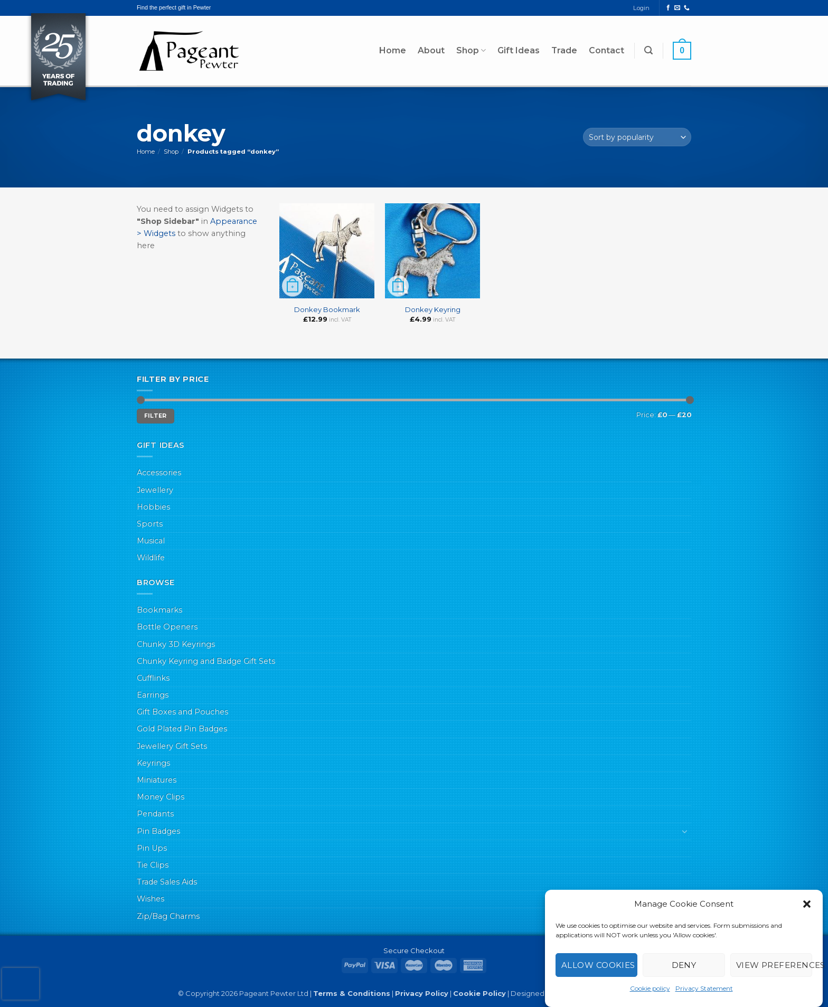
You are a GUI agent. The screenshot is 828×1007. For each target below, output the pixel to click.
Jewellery (155, 490)
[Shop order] (637, 137)
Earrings (152, 695)
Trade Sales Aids (167, 882)
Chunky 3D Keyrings (176, 644)
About (431, 50)
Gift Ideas (518, 50)
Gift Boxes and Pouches (182, 712)
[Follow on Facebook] (668, 8)
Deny (684, 965)
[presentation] (20, 984)
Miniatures (156, 780)
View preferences (774, 965)
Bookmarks (159, 610)
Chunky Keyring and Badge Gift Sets (206, 661)
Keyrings (153, 763)
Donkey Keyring (432, 309)
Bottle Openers (167, 627)
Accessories (159, 472)
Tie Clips (152, 865)
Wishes (150, 899)
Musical (151, 540)
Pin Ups (152, 848)
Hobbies (153, 507)
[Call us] (687, 8)
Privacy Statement (704, 988)
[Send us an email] (677, 8)
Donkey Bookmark (327, 309)
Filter (155, 415)
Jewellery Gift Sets (172, 746)
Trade (564, 50)
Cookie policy (650, 988)
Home (392, 50)
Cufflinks (153, 678)
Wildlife (151, 557)
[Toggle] (685, 831)
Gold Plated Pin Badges (182, 728)
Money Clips (160, 797)
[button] (807, 904)
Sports (150, 524)
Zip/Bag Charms (168, 916)
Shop (471, 50)
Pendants (155, 813)
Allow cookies (598, 965)
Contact (606, 50)
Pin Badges (158, 831)
